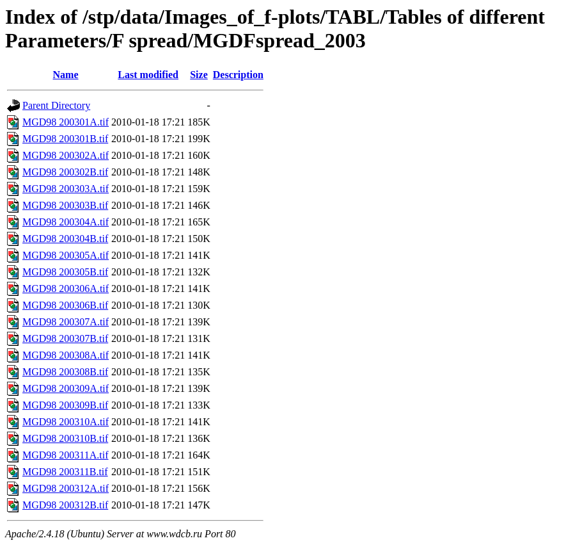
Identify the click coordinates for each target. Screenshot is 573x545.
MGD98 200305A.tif (65, 255)
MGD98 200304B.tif (65, 238)
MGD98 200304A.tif (65, 221)
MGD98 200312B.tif (65, 505)
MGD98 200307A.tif (65, 321)
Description (238, 74)
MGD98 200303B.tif (65, 205)
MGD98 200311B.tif (65, 471)
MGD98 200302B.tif (65, 172)
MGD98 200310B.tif (65, 438)
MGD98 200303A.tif (65, 188)
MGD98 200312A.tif (65, 488)
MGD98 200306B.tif (65, 305)
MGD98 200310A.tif (65, 421)
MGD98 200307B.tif (65, 338)
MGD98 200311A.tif (65, 455)
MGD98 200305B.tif (65, 271)
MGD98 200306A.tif (65, 288)
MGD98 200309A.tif (65, 388)
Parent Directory (56, 105)
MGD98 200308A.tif (65, 355)
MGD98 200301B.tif (65, 138)
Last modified (148, 74)
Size (199, 74)
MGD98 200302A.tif (65, 155)
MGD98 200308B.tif (65, 371)
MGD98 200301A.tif (65, 122)
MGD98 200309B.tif (65, 405)
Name (66, 74)
